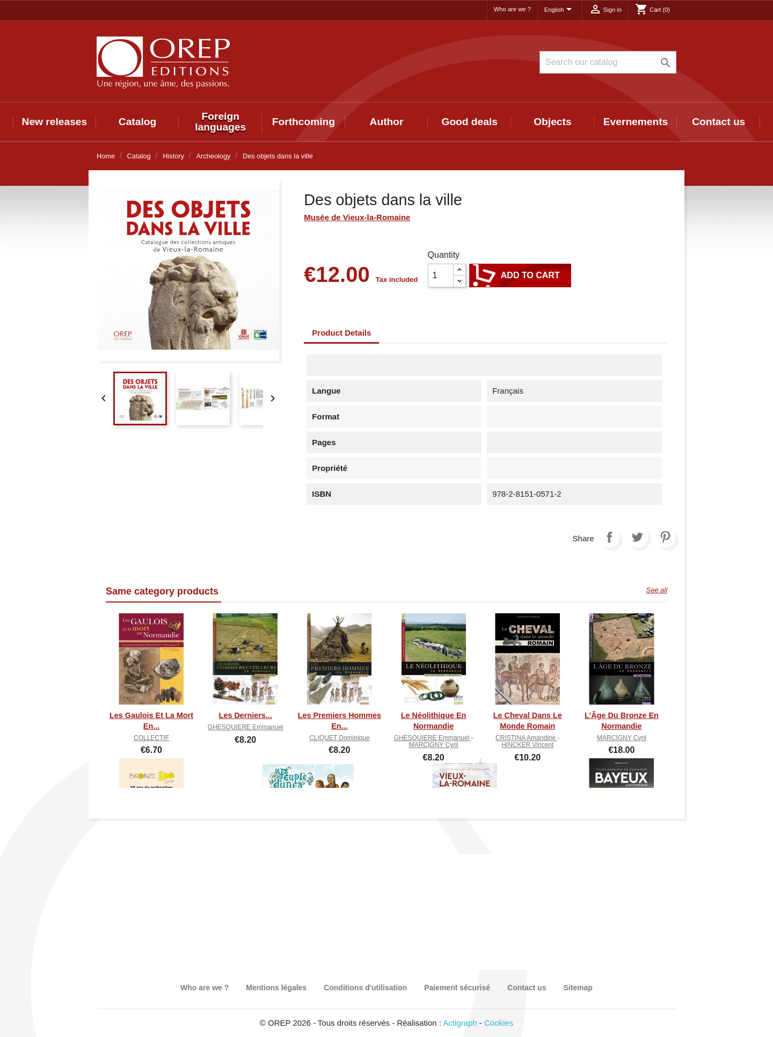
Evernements (635, 121)
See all (656, 590)
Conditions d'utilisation (365, 987)
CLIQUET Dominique (339, 738)
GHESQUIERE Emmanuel (245, 727)
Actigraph (460, 1022)
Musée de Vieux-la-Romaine (357, 217)
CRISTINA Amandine (526, 738)
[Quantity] (441, 275)
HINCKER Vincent (527, 745)
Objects (552, 121)
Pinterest (665, 537)
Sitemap (577, 987)
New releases (54, 121)
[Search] (607, 62)
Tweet (637, 537)
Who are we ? (512, 9)
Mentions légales (276, 987)
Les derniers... (245, 715)
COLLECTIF (151, 738)
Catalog (137, 121)
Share (609, 537)
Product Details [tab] (341, 332)
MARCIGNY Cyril (433, 745)
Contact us (718, 121)
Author (387, 121)
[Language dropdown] (559, 10)
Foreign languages (220, 122)
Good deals (469, 121)
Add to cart (520, 275)
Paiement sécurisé (457, 987)
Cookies (498, 1022)
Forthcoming (303, 121)
